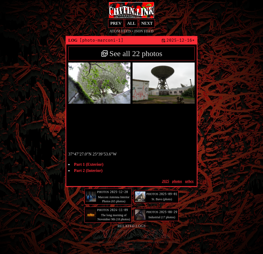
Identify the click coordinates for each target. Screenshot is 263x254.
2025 (165, 181)
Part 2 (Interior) (88, 170)
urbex (189, 181)
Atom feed (120, 31)
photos (177, 181)
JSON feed (144, 31)
